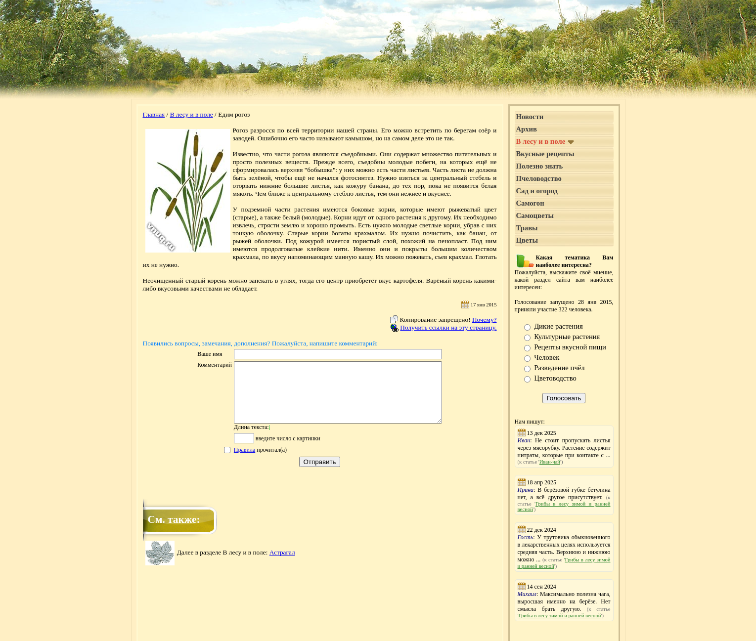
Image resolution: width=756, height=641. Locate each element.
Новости (530, 117)
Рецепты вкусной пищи (570, 347)
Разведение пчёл (559, 368)
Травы (527, 228)
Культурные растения (567, 337)
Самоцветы (535, 215)
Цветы (527, 240)
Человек (546, 357)
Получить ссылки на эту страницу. (448, 327)
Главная (154, 114)
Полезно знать (539, 166)
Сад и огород (537, 191)
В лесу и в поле (191, 114)
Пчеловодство (539, 178)
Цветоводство (555, 378)
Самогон (530, 203)
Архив (526, 129)
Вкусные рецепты (545, 154)
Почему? (484, 319)
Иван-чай (549, 462)
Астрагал (282, 564)
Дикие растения (558, 326)
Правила (232, 461)
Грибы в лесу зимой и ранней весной (559, 615)
